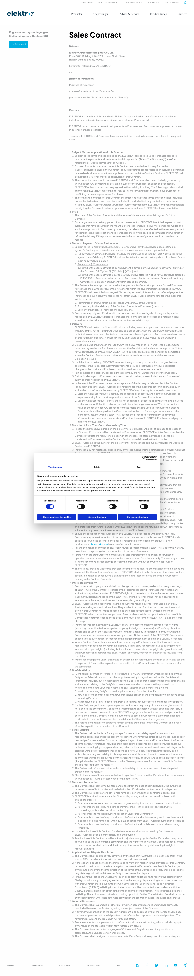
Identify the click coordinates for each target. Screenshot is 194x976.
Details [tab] (97, 467)
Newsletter (86, 2)
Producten (77, 14)
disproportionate (99, 544)
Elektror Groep (158, 14)
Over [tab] (139, 467)
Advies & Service (129, 14)
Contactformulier (132, 2)
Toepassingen (101, 14)
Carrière (182, 14)
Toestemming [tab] (55, 467)
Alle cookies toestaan (137, 517)
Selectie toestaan (97, 517)
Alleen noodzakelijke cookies (57, 517)
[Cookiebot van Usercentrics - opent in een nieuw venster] (144, 458)
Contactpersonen (107, 2)
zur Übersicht (18, 44)
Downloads (153, 2)
